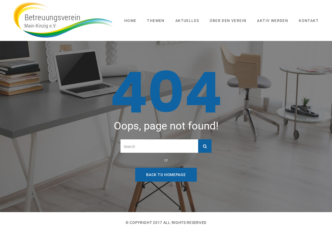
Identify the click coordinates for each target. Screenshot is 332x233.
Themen (155, 20)
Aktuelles (187, 20)
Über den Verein (228, 20)
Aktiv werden (272, 20)
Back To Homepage (166, 175)
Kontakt (309, 20)
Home (130, 20)
